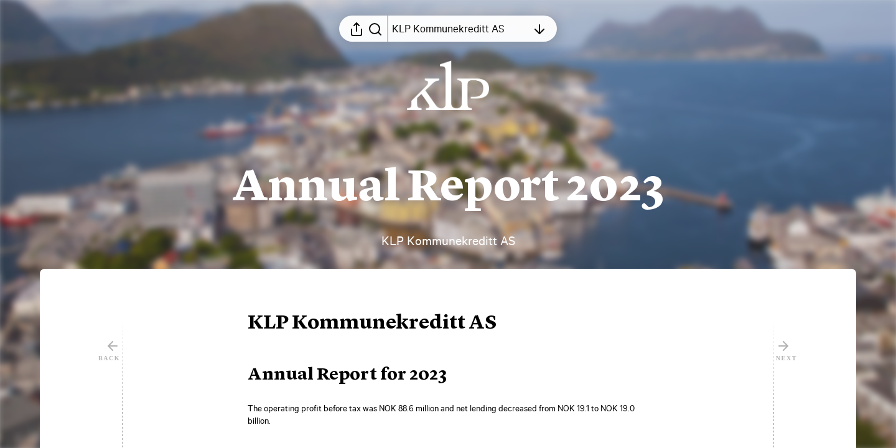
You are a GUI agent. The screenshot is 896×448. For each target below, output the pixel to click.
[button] (382, 324)
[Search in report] (375, 29)
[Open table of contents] (460, 29)
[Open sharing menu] (356, 29)
